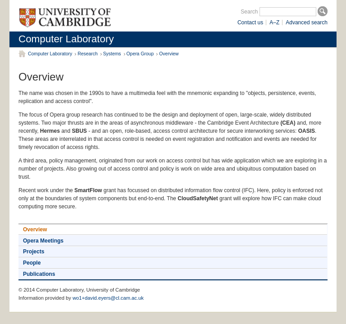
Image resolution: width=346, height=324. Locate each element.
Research (87, 53)
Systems (112, 53)
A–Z (274, 22)
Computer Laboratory (66, 39)
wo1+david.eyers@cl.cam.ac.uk (108, 298)
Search (249, 12)
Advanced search (307, 22)
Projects (33, 251)
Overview (168, 53)
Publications (39, 274)
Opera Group (140, 53)
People (32, 263)
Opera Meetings (43, 241)
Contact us (250, 22)
